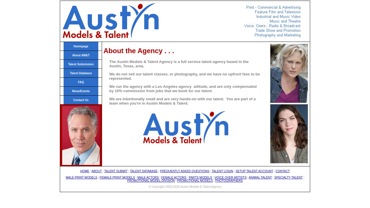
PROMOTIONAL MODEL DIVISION (151, 180)
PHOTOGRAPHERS (229, 180)
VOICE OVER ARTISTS (230, 177)
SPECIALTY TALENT (288, 177)
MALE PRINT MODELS (81, 177)
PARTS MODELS (200, 177)
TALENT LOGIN (222, 171)
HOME (84, 171)
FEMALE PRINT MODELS (117, 177)
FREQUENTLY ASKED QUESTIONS (185, 171)
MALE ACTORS (148, 177)
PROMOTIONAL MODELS (195, 180)
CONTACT (282, 171)
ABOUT (97, 171)
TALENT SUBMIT (115, 171)
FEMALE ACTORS (173, 177)
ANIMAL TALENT (260, 177)
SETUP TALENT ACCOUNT (254, 171)
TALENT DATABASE (144, 171)
